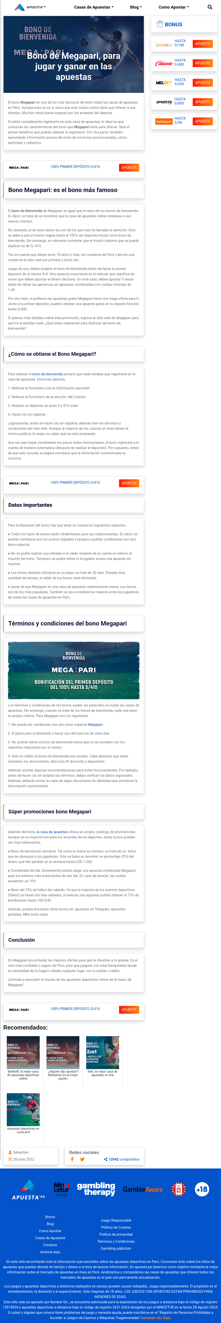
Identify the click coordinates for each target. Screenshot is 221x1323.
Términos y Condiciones (116, 1241)
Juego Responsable (116, 1220)
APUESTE (129, 167)
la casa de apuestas (52, 832)
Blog (134, 7)
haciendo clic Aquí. (156, 1318)
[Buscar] (210, 7)
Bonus (173, 25)
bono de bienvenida (47, 374)
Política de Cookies (116, 1227)
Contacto (50, 1245)
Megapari (95, 725)
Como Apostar (172, 7)
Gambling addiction (116, 1248)
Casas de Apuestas (92, 7)
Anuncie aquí (50, 1252)
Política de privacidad (116, 1234)
